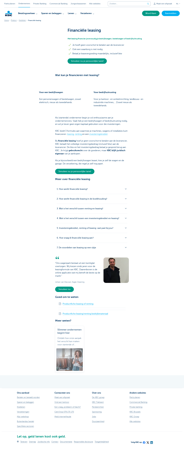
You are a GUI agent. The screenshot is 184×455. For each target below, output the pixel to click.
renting (78, 142)
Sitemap (32, 450)
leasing (70, 142)
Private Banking (39, 4)
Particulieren (9, 4)
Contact (54, 450)
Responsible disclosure (83, 450)
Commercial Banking (58, 4)
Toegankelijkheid (102, 450)
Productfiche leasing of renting (78, 312)
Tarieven (23, 450)
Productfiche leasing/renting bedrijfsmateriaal (85, 322)
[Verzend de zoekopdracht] (148, 3)
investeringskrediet (98, 142)
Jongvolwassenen (78, 4)
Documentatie (66, 450)
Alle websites (94, 4)
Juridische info (44, 450)
